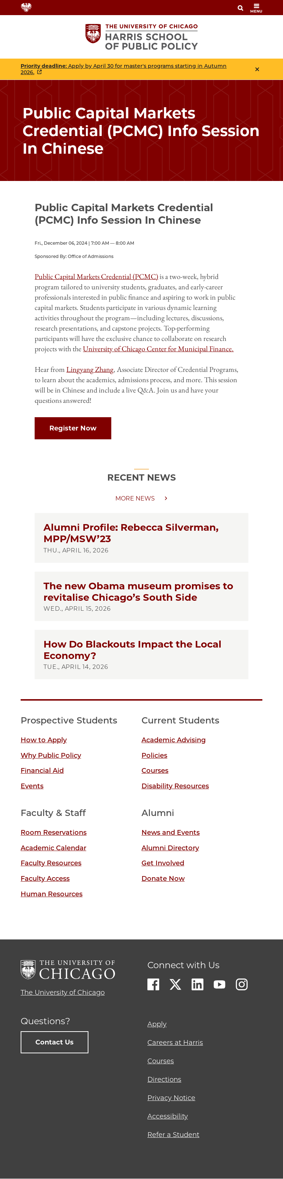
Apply (157, 1024)
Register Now (73, 428)
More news (135, 498)
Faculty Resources (51, 863)
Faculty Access (45, 879)
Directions (164, 1079)
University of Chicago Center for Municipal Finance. (158, 348)
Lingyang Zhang (89, 369)
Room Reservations (54, 833)
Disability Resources (175, 786)
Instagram (242, 984)
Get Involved (163, 863)
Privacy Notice (171, 1098)
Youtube (220, 984)
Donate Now (163, 879)
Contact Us (54, 1042)
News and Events (171, 833)
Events (32, 786)
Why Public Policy (51, 755)
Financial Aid (42, 771)
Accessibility (167, 1116)
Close (257, 69)
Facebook (153, 984)
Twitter (175, 984)
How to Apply (44, 740)
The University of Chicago (63, 992)
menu (256, 8)
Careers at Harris (175, 1043)
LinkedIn (197, 984)
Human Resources (52, 894)
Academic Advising (174, 740)
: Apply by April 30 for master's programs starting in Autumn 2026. (124, 69)
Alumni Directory (170, 848)
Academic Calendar (53, 848)
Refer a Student (173, 1135)
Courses (155, 771)
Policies (154, 755)
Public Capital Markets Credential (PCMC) (96, 276)
